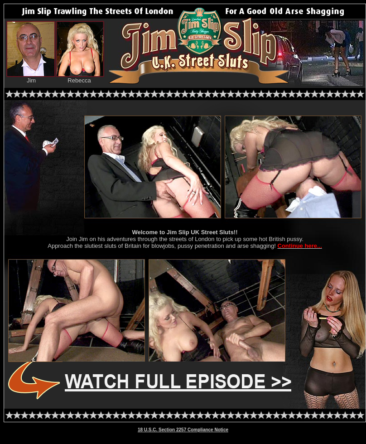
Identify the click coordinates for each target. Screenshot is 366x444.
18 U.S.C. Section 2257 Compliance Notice (183, 429)
